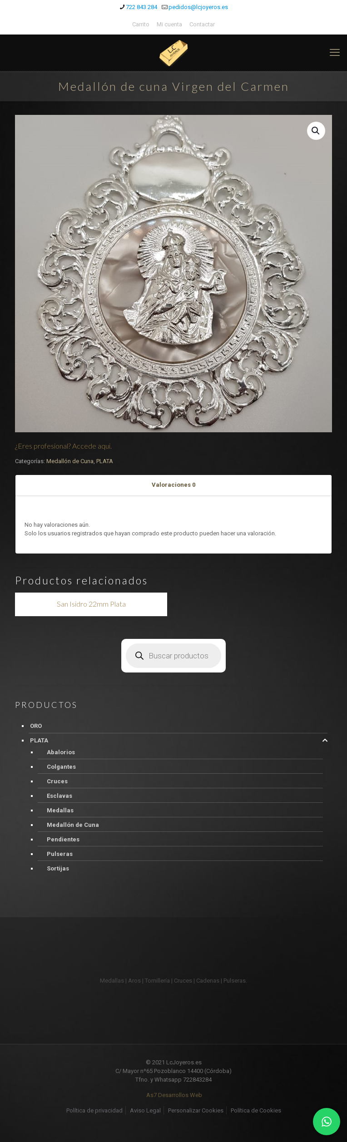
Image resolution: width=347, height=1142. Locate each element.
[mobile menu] (334, 52)
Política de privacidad (94, 1110)
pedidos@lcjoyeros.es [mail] (198, 7)
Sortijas (58, 868)
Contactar (202, 24)
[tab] (173, 485)
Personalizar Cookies (195, 1110)
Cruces (57, 781)
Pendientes (63, 839)
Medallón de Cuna (70, 461)
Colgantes (61, 766)
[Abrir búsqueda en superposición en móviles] (173, 655)
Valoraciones (173, 484)
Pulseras (60, 853)
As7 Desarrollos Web (174, 1095)
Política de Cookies (256, 1110)
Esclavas (59, 795)
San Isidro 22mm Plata (91, 603)
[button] (316, 131)
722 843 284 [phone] (141, 7)
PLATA (104, 461)
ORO (36, 725)
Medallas (60, 810)
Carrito (140, 24)
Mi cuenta (169, 24)
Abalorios (61, 752)
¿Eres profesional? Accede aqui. (63, 445)
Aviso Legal (145, 1110)
